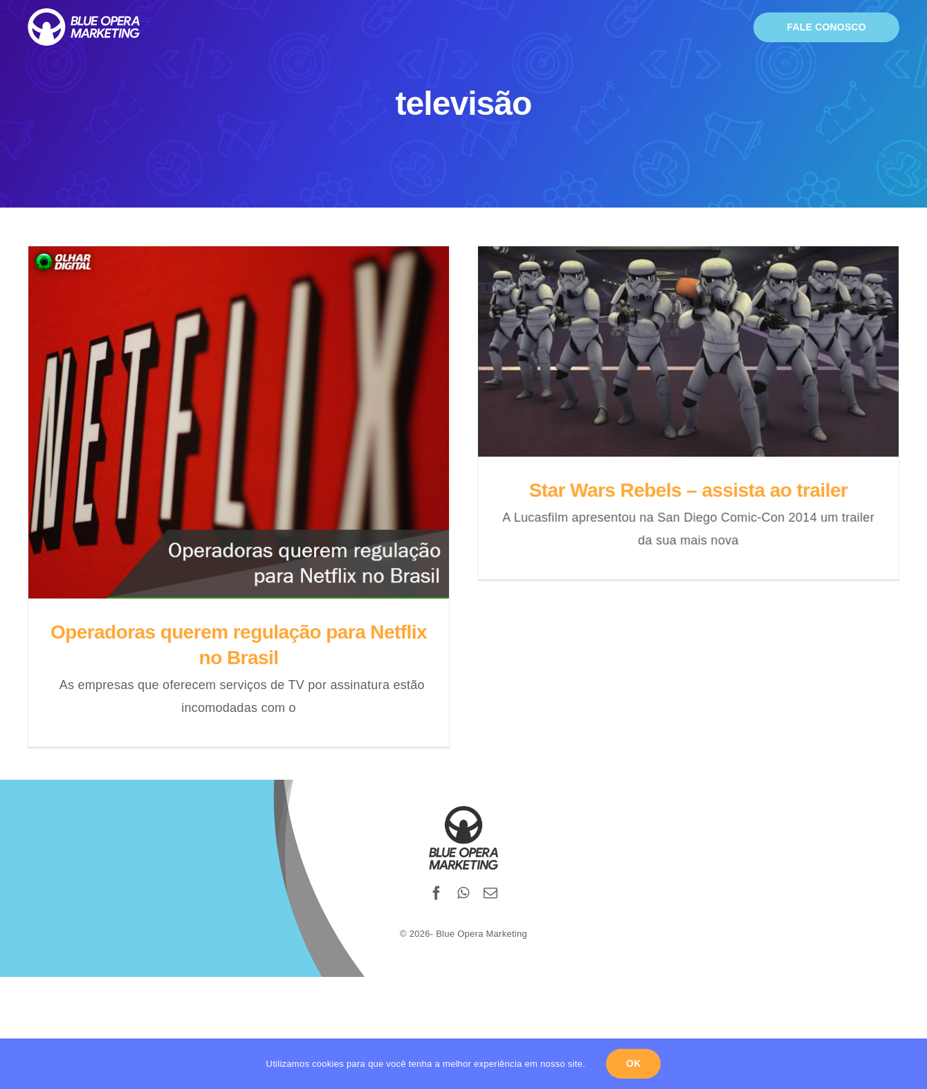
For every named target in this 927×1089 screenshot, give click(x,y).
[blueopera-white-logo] (84, 14)
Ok (633, 1063)
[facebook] (436, 880)
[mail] (490, 880)
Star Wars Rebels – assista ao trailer (680, 490)
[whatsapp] (463, 880)
